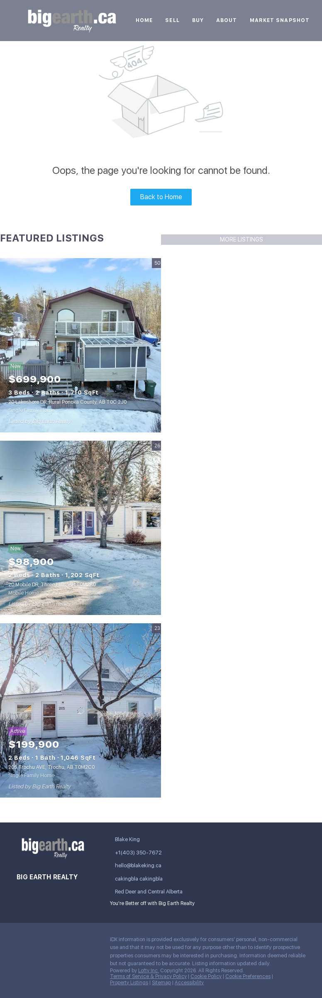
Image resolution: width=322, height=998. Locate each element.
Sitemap (161, 983)
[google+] (23, 959)
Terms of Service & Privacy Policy (148, 976)
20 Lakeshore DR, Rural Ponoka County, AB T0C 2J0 (67, 402)
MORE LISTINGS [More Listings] (241, 239)
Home (144, 20)
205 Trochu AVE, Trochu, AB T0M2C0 (51, 767)
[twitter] (56, 941)
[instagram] (72, 941)
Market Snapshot (280, 20)
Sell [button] (172, 20)
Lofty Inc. (148, 971)
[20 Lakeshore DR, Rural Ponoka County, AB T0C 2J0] (80, 345)
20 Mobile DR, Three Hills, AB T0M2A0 (52, 585)
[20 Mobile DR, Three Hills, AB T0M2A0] (80, 528)
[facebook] (23, 941)
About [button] (226, 20)
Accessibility (189, 983)
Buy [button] (198, 20)
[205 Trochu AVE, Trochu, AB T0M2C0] (80, 710)
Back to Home (161, 197)
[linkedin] (39, 941)
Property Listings (129, 983)
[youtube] (89, 941)
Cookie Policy (206, 976)
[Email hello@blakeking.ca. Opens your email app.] (146, 865)
